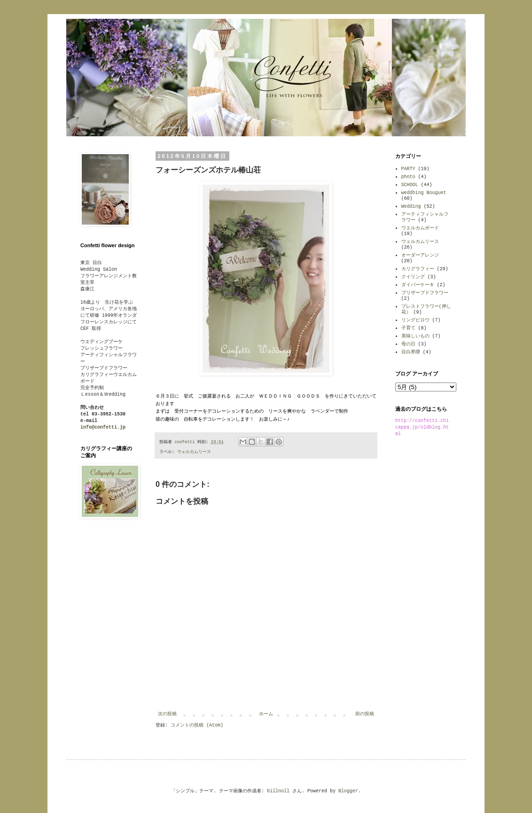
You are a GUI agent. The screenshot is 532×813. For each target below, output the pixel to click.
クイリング (413, 277)
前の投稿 (364, 714)
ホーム (266, 714)
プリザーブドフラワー (424, 293)
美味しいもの (415, 336)
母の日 (408, 344)
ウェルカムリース (194, 452)
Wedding (411, 206)
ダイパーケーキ (417, 285)
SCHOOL (409, 185)
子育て (408, 328)
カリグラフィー (417, 269)
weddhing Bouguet (423, 192)
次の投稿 (167, 714)
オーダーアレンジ (420, 255)
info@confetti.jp (102, 427)
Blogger (348, 791)
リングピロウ (415, 320)
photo (408, 177)
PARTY (408, 169)
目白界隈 (410, 352)
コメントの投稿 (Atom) (197, 725)
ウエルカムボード (420, 228)
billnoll (278, 791)
